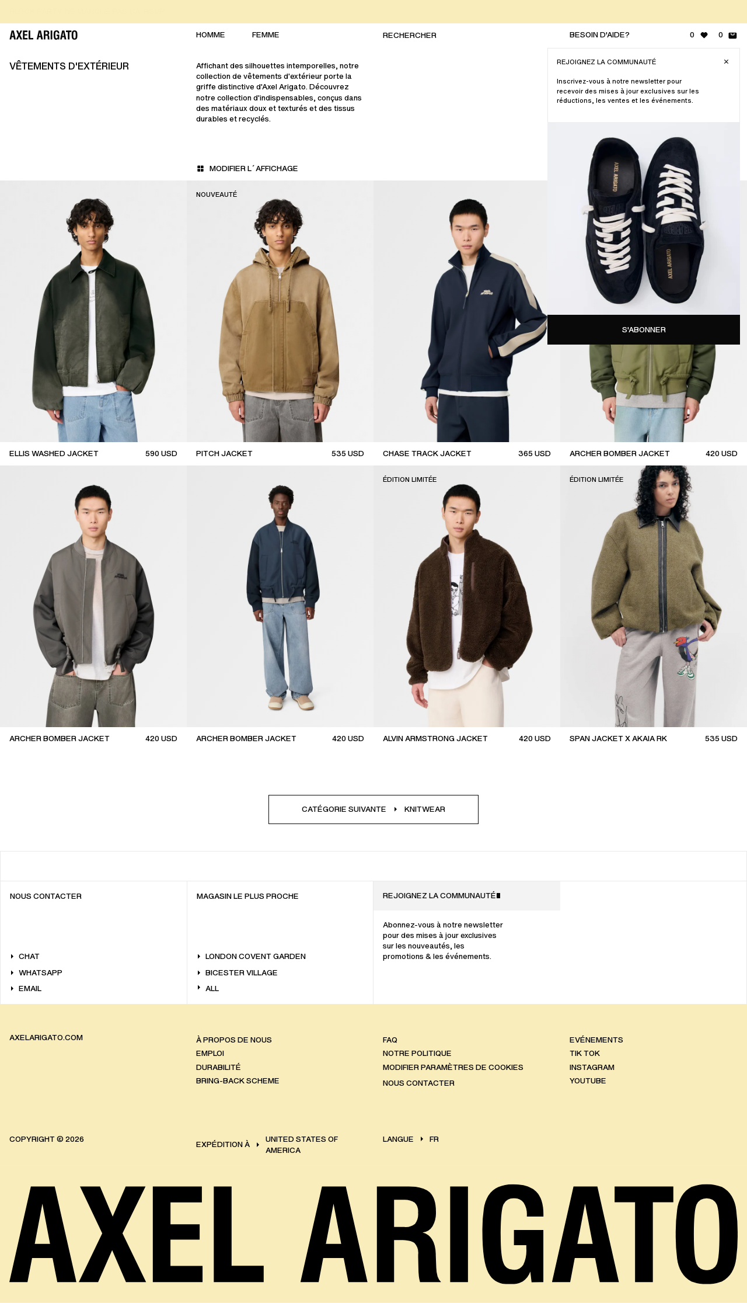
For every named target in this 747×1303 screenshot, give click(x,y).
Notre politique (417, 1053)
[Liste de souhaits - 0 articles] (699, 35)
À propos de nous (234, 1039)
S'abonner (644, 329)
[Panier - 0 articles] (728, 35)
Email (25, 988)
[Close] (726, 61)
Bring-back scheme (238, 1080)
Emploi (210, 1053)
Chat (25, 956)
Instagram (592, 1066)
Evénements (596, 1039)
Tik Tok (585, 1053)
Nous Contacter (419, 1083)
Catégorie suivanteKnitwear (373, 809)
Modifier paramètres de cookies (453, 1066)
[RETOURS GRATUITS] (378, 11)
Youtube (588, 1080)
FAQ (390, 1039)
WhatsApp (36, 972)
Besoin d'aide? (600, 34)
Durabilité (218, 1066)
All (208, 988)
